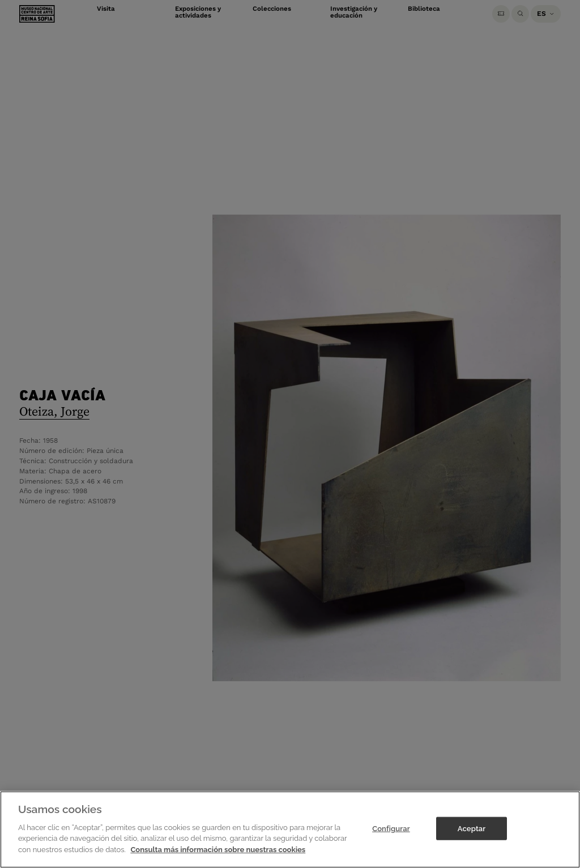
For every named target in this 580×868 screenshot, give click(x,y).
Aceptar (471, 837)
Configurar (391, 837)
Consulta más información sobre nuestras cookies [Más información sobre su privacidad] (217, 858)
